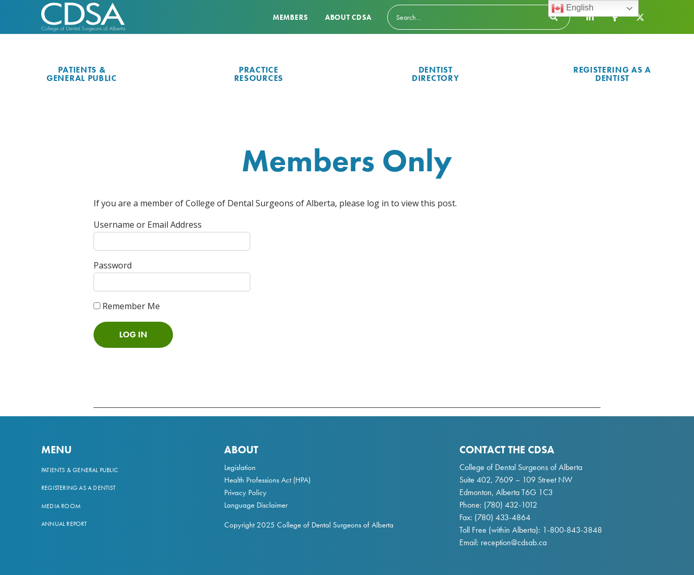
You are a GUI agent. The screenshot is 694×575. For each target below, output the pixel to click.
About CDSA (348, 17)
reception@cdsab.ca (514, 542)
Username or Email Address (148, 224)
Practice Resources (258, 74)
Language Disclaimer (255, 505)
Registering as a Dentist (612, 74)
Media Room (60, 506)
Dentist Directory (435, 74)
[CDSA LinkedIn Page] (590, 16)
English (572, 8)
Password (113, 265)
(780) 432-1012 (510, 504)
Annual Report (64, 524)
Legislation (240, 467)
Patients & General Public (82, 74)
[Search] (478, 17)
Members (290, 17)
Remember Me (127, 306)
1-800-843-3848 (571, 529)
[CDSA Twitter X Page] (640, 16)
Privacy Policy (245, 492)
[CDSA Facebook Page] (615, 16)
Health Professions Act (257, 480)
